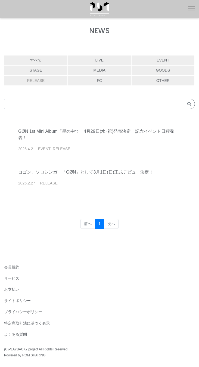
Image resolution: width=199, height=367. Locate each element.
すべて (36, 60)
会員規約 (11, 267)
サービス (11, 278)
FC (99, 80)
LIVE (99, 60)
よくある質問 (15, 334)
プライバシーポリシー (23, 312)
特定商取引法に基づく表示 (27, 323)
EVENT (163, 60)
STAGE (36, 70)
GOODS (163, 70)
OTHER (163, 80)
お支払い (11, 289)
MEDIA (99, 70)
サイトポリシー (17, 300)
